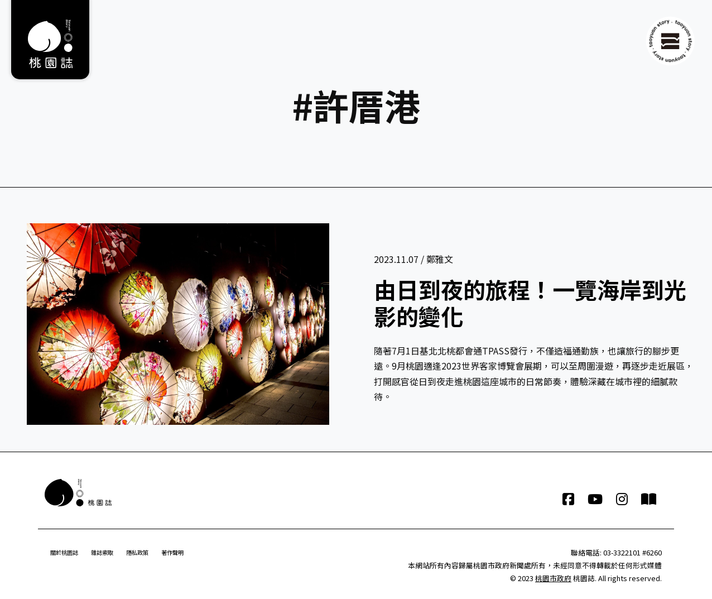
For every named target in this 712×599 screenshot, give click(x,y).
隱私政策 (137, 552)
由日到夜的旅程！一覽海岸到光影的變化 (530, 302)
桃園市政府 (553, 578)
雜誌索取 (102, 552)
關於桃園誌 (64, 552)
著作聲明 (172, 552)
